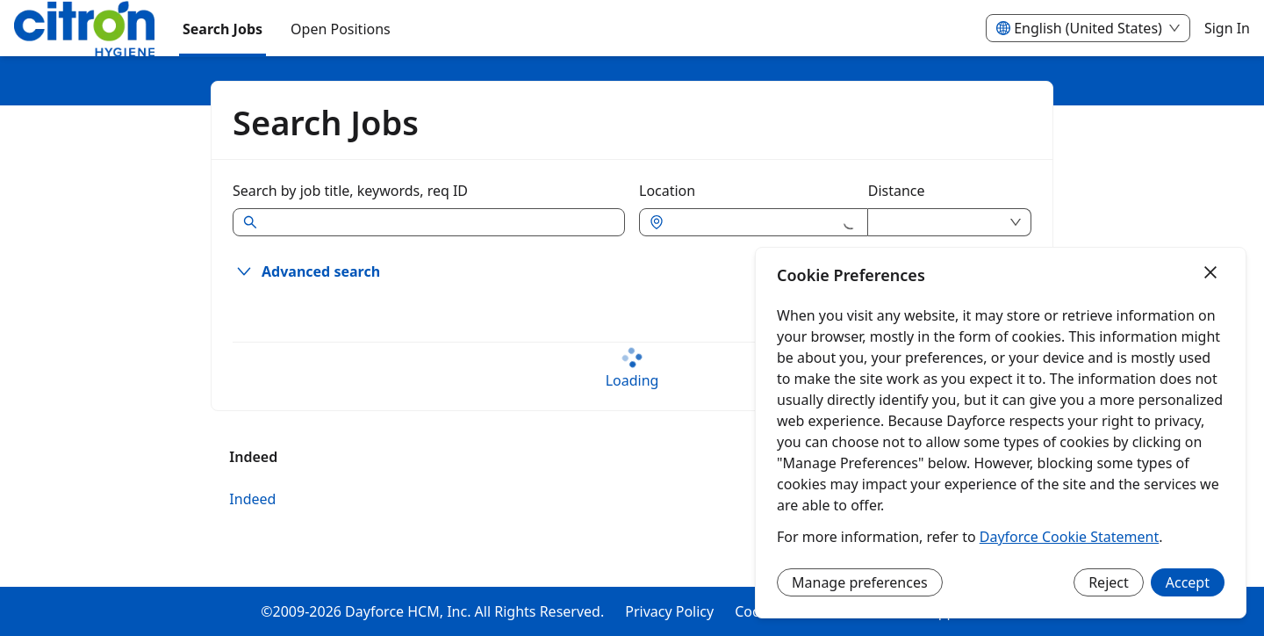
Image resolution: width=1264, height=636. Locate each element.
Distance (896, 190)
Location (667, 190)
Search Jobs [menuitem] (222, 29)
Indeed (252, 499)
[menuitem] (84, 29)
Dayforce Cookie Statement (1069, 536)
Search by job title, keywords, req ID (350, 190)
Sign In (1227, 28)
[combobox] (753, 222)
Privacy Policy (669, 611)
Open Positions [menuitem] (341, 29)
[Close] (1210, 273)
